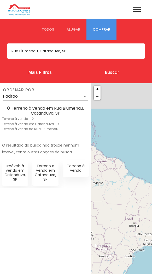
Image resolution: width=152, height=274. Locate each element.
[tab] (48, 29)
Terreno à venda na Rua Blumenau (30, 129)
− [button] (97, 96)
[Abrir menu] (136, 9)
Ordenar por (18, 90)
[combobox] (76, 51)
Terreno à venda (15, 118)
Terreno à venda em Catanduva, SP (45, 172)
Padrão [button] (10, 96)
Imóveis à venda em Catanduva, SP (15, 172)
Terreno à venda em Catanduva (28, 124)
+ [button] (97, 89)
